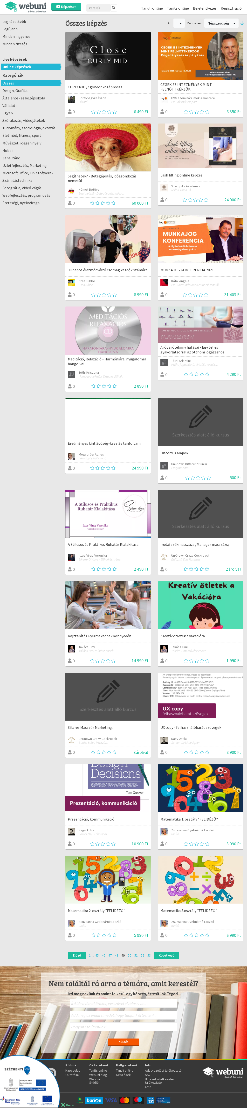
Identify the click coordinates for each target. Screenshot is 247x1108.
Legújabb (10, 28)
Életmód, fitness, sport (21, 135)
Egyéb (7, 113)
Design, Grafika (14, 90)
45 (97, 955)
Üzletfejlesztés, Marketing (24, 165)
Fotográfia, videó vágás (21, 187)
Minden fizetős (14, 43)
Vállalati (9, 105)
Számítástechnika (17, 180)
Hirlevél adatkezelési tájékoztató (160, 1081)
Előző (77, 955)
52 (142, 955)
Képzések (66, 6)
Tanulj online (152, 8)
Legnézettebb (14, 21)
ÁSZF (148, 1075)
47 (110, 955)
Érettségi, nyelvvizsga (21, 202)
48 (116, 955)
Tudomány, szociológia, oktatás (28, 127)
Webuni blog (98, 1075)
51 (136, 955)
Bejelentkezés (205, 8)
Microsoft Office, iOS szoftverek (27, 172)
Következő (166, 955)
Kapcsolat (72, 1070)
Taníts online (178, 8)
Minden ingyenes (16, 36)
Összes (8, 83)
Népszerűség (221, 23)
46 (103, 955)
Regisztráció (231, 8)
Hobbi (7, 150)
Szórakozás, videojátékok (23, 120)
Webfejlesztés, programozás (26, 195)
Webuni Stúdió (94, 1081)
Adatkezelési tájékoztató (163, 1070)
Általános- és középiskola (23, 98)
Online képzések (16, 66)
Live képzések (14, 59)
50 (129, 955)
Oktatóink (72, 1075)
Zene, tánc (11, 158)
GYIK (148, 1087)
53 (149, 955)
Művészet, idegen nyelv (21, 143)
